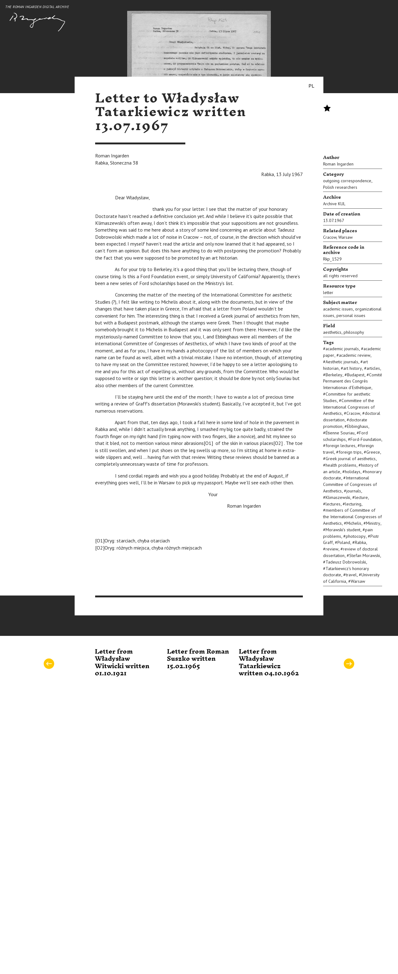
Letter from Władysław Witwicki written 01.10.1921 (122, 662)
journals (353, 491)
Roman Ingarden (338, 164)
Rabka (360, 542)
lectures (333, 504)
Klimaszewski (338, 497)
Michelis (353, 523)
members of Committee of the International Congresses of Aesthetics (352, 516)
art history (352, 368)
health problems (341, 465)
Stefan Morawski (364, 555)
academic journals (342, 348)
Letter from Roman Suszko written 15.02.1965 (198, 659)
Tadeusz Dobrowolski (346, 562)
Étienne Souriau (340, 433)
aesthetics (332, 332)
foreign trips (350, 452)
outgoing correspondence (347, 180)
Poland (343, 542)
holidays (352, 471)
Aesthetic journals (342, 362)
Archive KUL (334, 203)
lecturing (353, 504)
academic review (354, 355)
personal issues (350, 315)
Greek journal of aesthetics (351, 458)
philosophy (354, 332)
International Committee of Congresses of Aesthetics (350, 484)
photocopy (356, 536)
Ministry (373, 523)
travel (351, 575)
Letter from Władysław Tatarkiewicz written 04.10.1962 (269, 662)
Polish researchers (340, 187)
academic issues (338, 309)
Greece (373, 452)
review (332, 549)
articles (373, 368)
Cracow (329, 237)
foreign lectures (340, 445)
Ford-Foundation (365, 439)
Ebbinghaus (357, 426)
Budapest (355, 375)
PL (311, 85)
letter (328, 292)
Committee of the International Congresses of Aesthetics (349, 407)
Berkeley (334, 375)
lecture (361, 497)
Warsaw (345, 237)
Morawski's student (343, 529)
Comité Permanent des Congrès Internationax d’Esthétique (352, 381)
